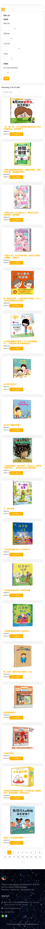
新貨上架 (6, 15)
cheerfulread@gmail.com (12, 908)
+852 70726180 (9, 912)
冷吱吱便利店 (8, 753)
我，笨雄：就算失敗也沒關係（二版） (18, 672)
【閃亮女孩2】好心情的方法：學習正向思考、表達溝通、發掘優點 (21, 214)
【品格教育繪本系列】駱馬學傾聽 (16, 590)
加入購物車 (16, 134)
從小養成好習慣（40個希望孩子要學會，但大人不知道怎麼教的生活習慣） (22, 299)
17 (40, 857)
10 (9, 857)
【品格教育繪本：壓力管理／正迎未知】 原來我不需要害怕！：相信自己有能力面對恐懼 (22, 467)
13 (22, 857)
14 (27, 857)
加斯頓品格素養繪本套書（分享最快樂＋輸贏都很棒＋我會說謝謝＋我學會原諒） (22, 792)
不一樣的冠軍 (8, 509)
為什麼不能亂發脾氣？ (12, 425)
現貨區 (5, 19)
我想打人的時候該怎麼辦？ (14, 838)
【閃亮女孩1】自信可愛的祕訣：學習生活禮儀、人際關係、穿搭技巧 (22, 256)
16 (36, 857)
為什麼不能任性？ (10, 384)
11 (14, 857)
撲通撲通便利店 (9, 713)
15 (31, 857)
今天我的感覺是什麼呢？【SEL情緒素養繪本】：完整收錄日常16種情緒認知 (20, 342)
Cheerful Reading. (18, 924)
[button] (11, 92)
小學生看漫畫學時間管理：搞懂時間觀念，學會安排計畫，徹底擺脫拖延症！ (22, 171)
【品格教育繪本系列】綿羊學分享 (16, 549)
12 (18, 857)
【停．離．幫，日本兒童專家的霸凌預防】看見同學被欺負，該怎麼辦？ (22, 128)
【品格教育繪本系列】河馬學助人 (16, 631)
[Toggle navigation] (3, 9)
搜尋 (6, 78)
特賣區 (5, 64)
